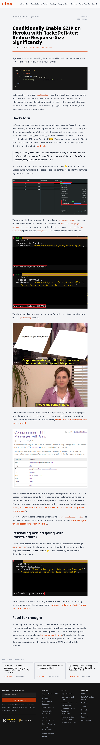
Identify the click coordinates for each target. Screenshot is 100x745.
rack (86, 21)
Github (83, 713)
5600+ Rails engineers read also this (38, 47)
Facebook (84, 717)
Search (94, 4)
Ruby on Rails (63, 4)
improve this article (18, 19)
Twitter (83, 706)
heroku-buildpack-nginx (51, 635)
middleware (82, 19)
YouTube (84, 703)
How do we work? (48, 733)
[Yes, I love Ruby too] (19, 700)
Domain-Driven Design (39, 4)
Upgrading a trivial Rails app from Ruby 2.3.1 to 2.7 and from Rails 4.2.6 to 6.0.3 (82, 668)
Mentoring (45, 717)
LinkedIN (84, 710)
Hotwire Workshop (48, 724)
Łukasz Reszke (8, 676)
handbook (40, 146)
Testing (53, 4)
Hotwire (74, 4)
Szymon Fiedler (41, 676)
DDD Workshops (48, 720)
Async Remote (84, 4)
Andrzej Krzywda (74, 676)
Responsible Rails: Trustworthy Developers (68, 711)
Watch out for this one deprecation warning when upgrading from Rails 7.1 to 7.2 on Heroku (16, 669)
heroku (84, 17)
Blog (83, 693)
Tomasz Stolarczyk (20, 17)
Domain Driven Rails (69, 723)
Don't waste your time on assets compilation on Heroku (50, 667)
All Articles (24, 4)
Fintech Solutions (48, 707)
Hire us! (44, 736)
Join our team (86, 720)
